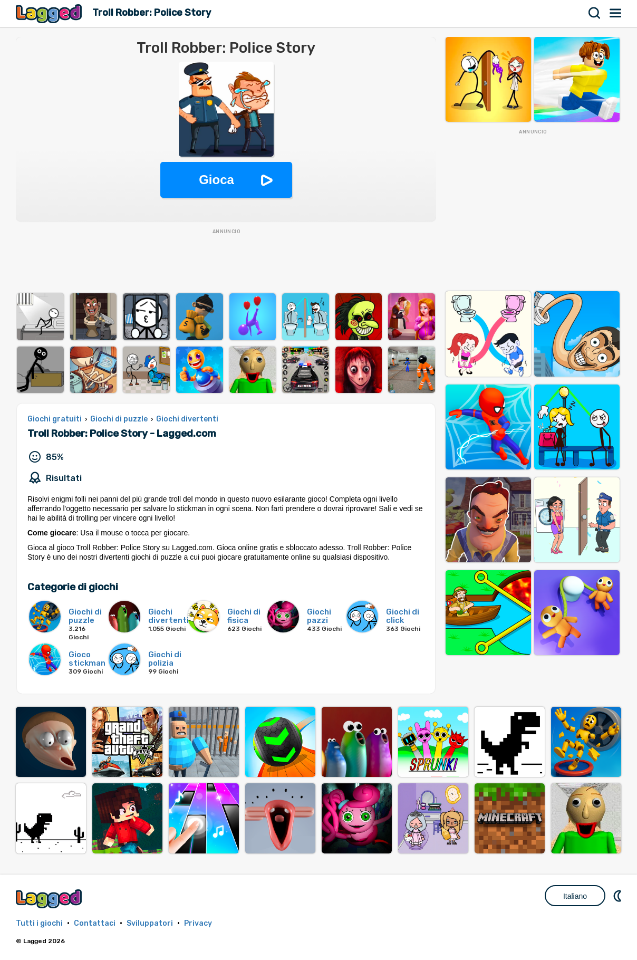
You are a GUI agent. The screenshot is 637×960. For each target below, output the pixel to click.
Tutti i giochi (39, 923)
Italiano (575, 896)
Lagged (50, 13)
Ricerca (594, 13)
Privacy (198, 923)
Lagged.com (50, 898)
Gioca (216, 179)
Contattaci (94, 923)
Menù (615, 13)
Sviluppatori (150, 923)
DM (618, 895)
